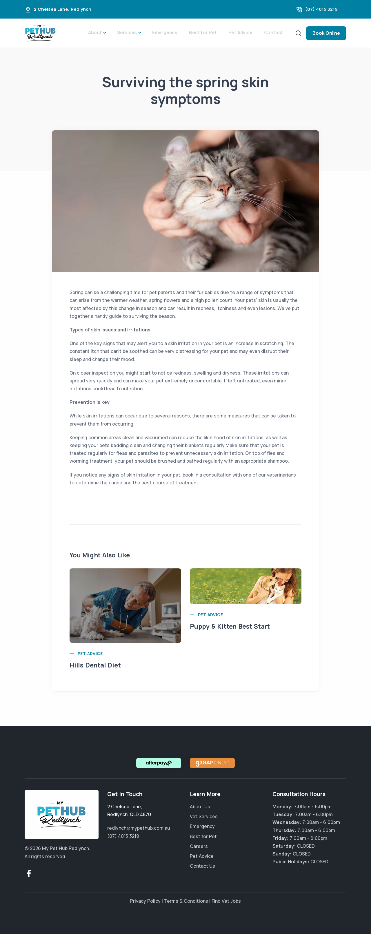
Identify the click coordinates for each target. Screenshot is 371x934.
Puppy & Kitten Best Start (230, 626)
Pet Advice (240, 32)
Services (127, 32)
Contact (273, 32)
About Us (200, 806)
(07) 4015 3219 (321, 9)
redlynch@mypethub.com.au (138, 828)
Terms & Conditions (186, 901)
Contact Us (202, 866)
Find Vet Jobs (226, 901)
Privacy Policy (145, 901)
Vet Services (204, 816)
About (95, 32)
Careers (199, 846)
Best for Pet (203, 32)
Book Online (326, 33)
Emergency (164, 32)
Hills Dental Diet (95, 665)
